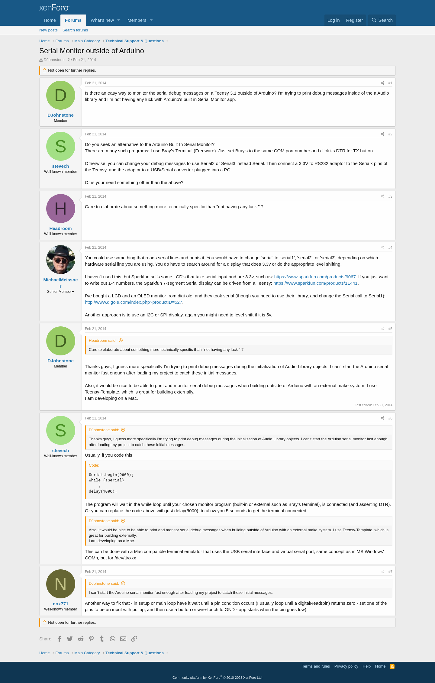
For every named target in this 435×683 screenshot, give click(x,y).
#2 (390, 134)
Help (367, 666)
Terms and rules (316, 666)
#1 (390, 83)
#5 (390, 329)
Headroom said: (103, 340)
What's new (102, 20)
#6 (390, 418)
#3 (390, 196)
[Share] (382, 83)
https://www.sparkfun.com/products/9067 (315, 276)
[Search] (382, 20)
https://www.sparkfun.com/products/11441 (315, 283)
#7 (390, 572)
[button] (118, 20)
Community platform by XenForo (217, 677)
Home (50, 20)
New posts (48, 30)
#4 (390, 247)
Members (137, 20)
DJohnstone (54, 59)
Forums (73, 20)
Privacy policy (346, 666)
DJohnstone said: (104, 430)
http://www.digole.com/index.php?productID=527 (133, 302)
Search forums (75, 30)
